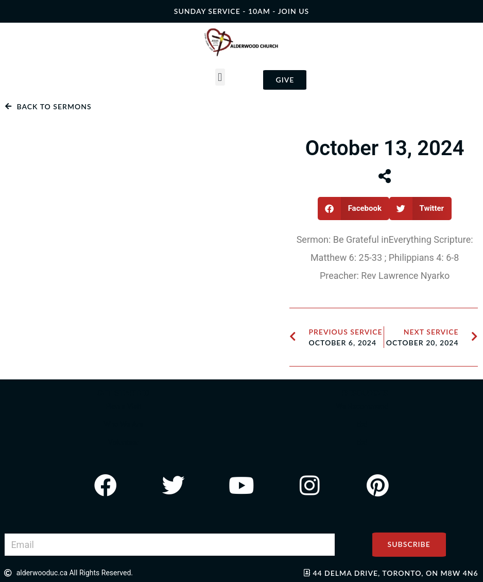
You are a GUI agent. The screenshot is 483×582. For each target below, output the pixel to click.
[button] (220, 77)
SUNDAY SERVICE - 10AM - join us (241, 11)
